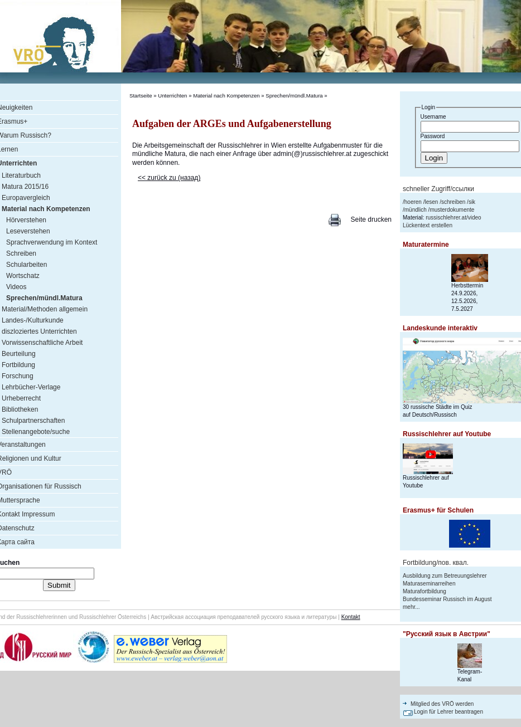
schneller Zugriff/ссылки (438, 189)
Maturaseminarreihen (429, 583)
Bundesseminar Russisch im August (447, 599)
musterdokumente (452, 210)
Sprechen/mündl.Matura (294, 95)
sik (472, 202)
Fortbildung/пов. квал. (436, 563)
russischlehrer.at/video (453, 217)
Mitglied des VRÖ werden (442, 704)
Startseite (140, 95)
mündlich (415, 210)
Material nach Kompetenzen (226, 95)
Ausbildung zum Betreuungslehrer (445, 576)
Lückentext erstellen (427, 225)
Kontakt (350, 617)
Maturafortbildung (424, 591)
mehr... (411, 607)
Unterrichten (172, 95)
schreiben (453, 202)
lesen (431, 202)
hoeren (413, 202)
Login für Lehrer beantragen (448, 712)
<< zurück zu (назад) (169, 178)
